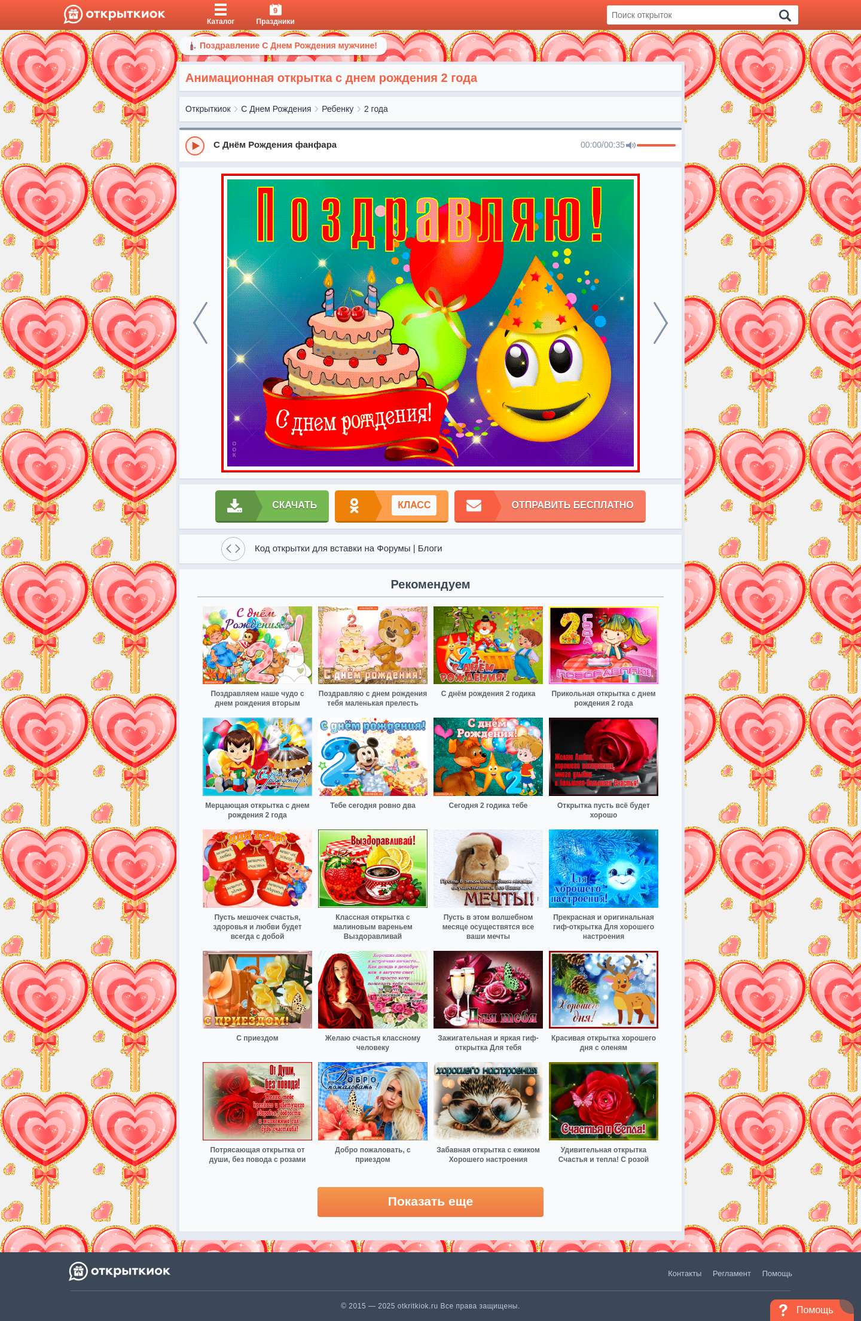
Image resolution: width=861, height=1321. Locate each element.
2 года (376, 109)
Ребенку (337, 109)
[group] (430, 145)
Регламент (732, 1273)
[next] (661, 322)
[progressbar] (656, 146)
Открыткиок (208, 109)
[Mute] (631, 146)
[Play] (194, 145)
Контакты (684, 1273)
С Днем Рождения (276, 109)
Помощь (777, 1273)
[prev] (200, 322)
